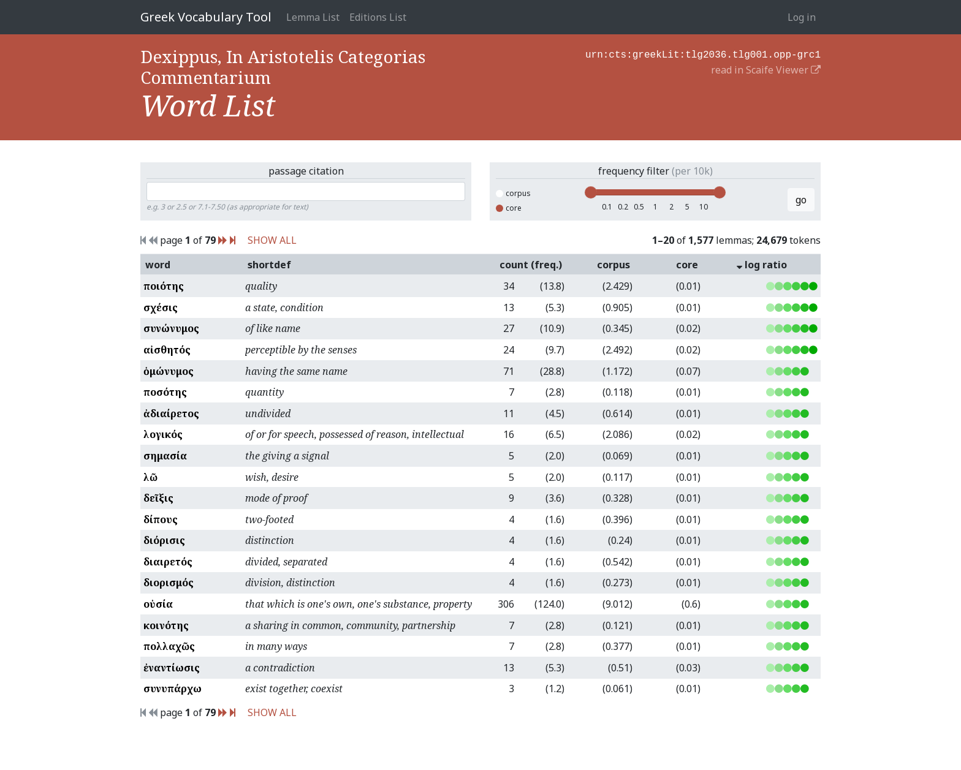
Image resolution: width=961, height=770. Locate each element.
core (509, 208)
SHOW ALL (272, 240)
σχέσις (160, 307)
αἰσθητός (167, 350)
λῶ (150, 477)
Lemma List (313, 17)
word (157, 264)
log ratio (762, 264)
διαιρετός (167, 561)
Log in (802, 17)
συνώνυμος (171, 328)
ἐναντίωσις (171, 667)
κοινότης (166, 625)
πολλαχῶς (169, 646)
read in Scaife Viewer (766, 68)
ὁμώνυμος (168, 371)
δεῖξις (158, 498)
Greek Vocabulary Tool (206, 17)
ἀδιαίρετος (171, 413)
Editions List (377, 17)
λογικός (163, 434)
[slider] (591, 192)
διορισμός (168, 582)
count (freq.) (530, 264)
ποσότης (165, 392)
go (801, 199)
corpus (513, 193)
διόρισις (164, 540)
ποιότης (163, 286)
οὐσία (158, 604)
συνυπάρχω (172, 688)
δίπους (160, 519)
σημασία (165, 455)
